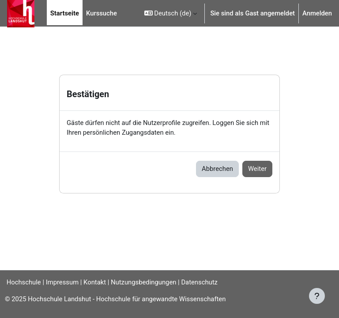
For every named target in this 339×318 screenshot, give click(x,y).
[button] (171, 13)
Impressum (62, 282)
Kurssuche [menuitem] (101, 13)
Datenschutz (199, 282)
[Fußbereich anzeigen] (317, 296)
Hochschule (20, 282)
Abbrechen (217, 169)
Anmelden (317, 13)
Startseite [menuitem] (64, 13)
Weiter (257, 169)
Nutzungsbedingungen (143, 282)
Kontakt (94, 282)
